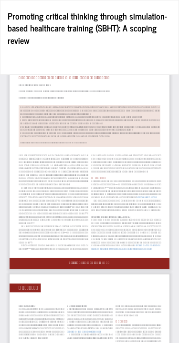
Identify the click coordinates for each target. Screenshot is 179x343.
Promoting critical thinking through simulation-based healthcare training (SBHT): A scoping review (87, 28)
